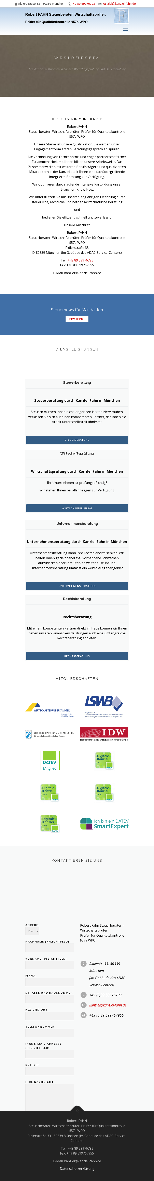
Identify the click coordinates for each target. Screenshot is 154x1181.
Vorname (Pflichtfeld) (49, 1046)
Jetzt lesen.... (77, 319)
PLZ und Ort (49, 1097)
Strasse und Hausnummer (49, 1080)
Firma (49, 1063)
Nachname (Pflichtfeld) (49, 1029)
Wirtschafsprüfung (77, 534)
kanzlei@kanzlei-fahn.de (108, 1089)
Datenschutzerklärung (77, 1168)
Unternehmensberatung (77, 614)
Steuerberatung (77, 466)
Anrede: (32, 1011)
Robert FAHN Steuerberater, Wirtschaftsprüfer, (65, 14)
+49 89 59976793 (80, 260)
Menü (125, 32)
